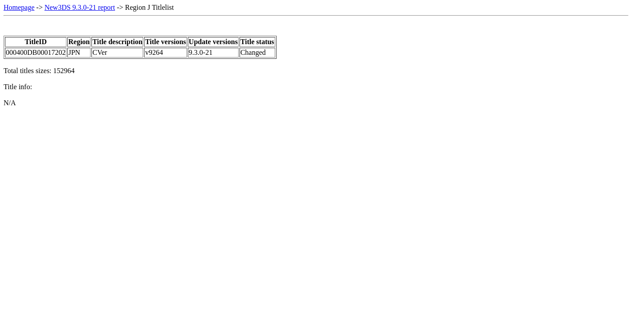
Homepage (19, 7)
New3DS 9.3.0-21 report (80, 7)
